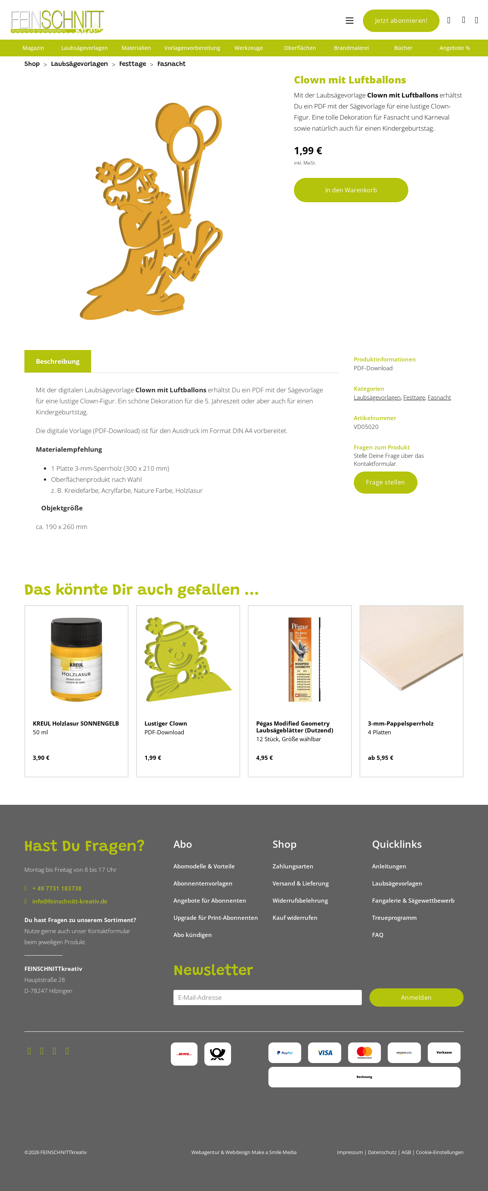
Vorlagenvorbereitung (192, 48)
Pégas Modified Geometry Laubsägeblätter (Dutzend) (294, 726)
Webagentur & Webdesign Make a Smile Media (244, 1152)
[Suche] (449, 20)
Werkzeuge (248, 48)
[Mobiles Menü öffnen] (349, 21)
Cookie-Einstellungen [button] (440, 1152)
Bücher (403, 48)
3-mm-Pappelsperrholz (400, 723)
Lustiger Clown (165, 723)
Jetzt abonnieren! (401, 20)
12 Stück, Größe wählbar (288, 739)
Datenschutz (382, 1152)
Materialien (136, 48)
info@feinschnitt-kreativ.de (70, 901)
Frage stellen (385, 482)
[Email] (267, 997)
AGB (406, 1152)
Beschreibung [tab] (58, 361)
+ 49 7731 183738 (57, 888)
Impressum (350, 1152)
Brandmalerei (351, 48)
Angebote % (455, 48)
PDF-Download (164, 732)
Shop (32, 64)
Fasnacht (171, 64)
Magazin (33, 48)
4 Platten (379, 732)
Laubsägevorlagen (84, 48)
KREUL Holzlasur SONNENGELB (76, 723)
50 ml (40, 732)
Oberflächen (300, 48)
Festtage (132, 64)
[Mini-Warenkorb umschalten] (464, 19)
